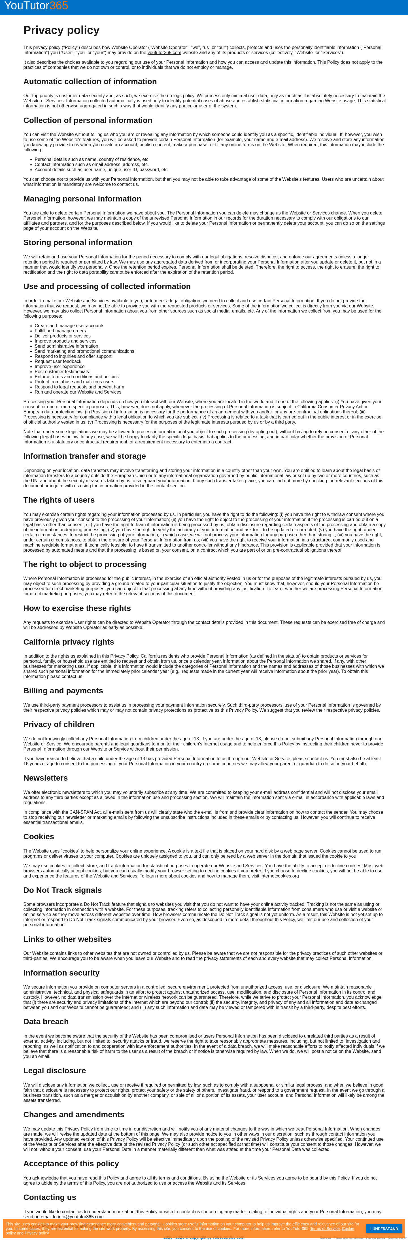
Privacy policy (37, 1233)
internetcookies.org (280, 876)
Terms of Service (325, 1228)
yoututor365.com (164, 52)
